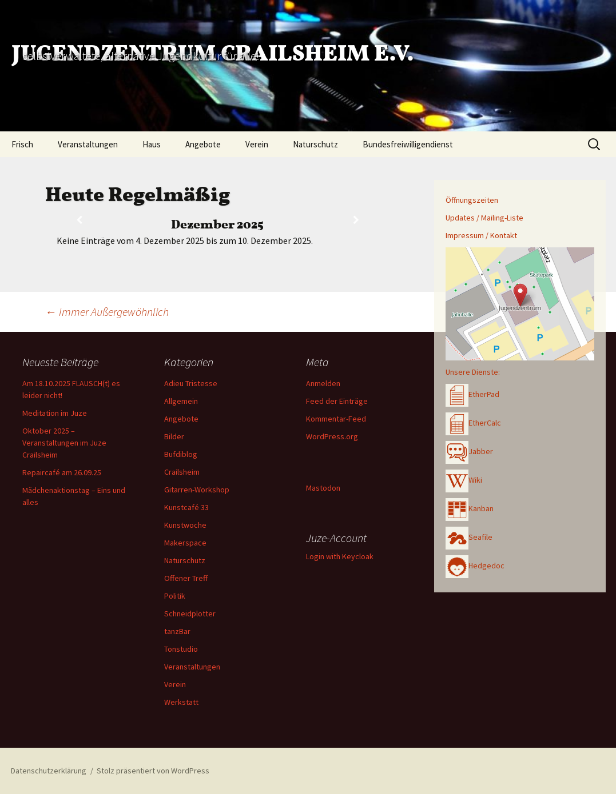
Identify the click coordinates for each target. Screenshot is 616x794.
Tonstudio (181, 649)
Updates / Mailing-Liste (484, 217)
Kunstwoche (185, 525)
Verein (256, 144)
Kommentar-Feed (336, 419)
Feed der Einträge (337, 401)
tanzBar (177, 631)
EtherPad (472, 394)
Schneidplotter (190, 613)
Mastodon (323, 488)
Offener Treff (186, 578)
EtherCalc (473, 423)
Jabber (469, 451)
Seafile (469, 537)
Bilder (174, 436)
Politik (174, 596)
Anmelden (323, 383)
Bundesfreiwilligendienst (408, 144)
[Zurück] (79, 220)
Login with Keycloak (339, 556)
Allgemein (181, 401)
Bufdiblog (180, 454)
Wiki (464, 480)
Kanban (470, 508)
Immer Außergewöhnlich (107, 311)
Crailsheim (182, 472)
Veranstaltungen (88, 144)
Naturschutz (315, 144)
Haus (151, 144)
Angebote (203, 144)
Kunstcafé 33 (186, 507)
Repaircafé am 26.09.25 (61, 472)
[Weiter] (356, 220)
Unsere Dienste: (473, 372)
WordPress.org (332, 436)
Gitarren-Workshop (196, 489)
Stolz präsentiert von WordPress (153, 770)
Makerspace (185, 543)
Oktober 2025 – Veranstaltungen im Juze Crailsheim (64, 443)
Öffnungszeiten (472, 200)
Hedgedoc (475, 565)
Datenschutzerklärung (48, 770)
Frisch (22, 144)
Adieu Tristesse (190, 383)
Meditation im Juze (54, 413)
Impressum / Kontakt (481, 235)
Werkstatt (181, 702)
